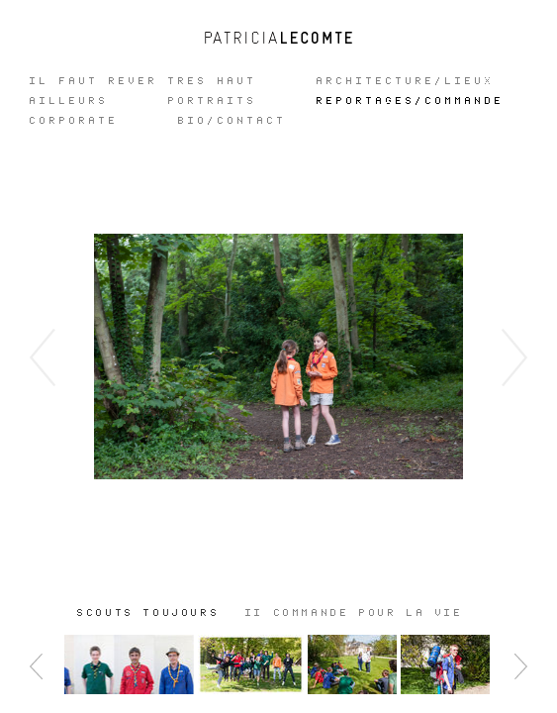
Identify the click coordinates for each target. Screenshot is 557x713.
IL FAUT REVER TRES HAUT (143, 81)
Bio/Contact (232, 121)
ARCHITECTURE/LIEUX (406, 81)
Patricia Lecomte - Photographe (279, 38)
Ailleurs (69, 101)
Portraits (212, 101)
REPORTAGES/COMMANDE (411, 101)
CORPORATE (74, 121)
